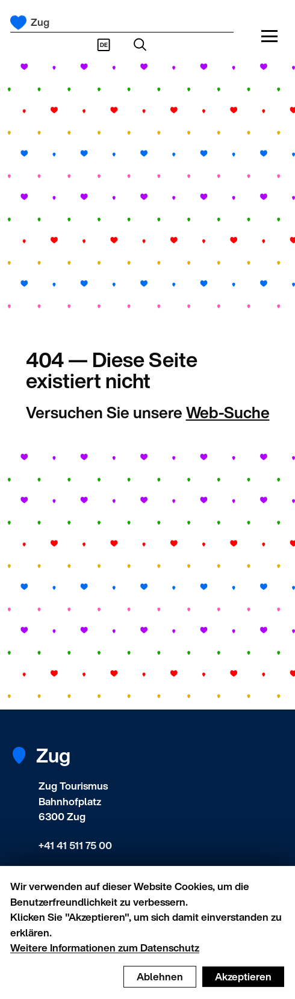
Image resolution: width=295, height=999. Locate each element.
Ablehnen (160, 984)
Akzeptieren (243, 984)
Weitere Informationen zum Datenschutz (104, 955)
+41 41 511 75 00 (75, 845)
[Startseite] (18, 22)
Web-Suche (228, 412)
